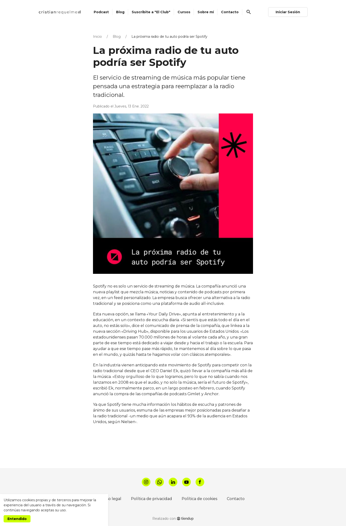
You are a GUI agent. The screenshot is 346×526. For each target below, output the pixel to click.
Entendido (17, 519)
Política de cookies (199, 498)
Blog (117, 36)
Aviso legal (111, 498)
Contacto (236, 498)
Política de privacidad (151, 498)
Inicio (97, 36)
